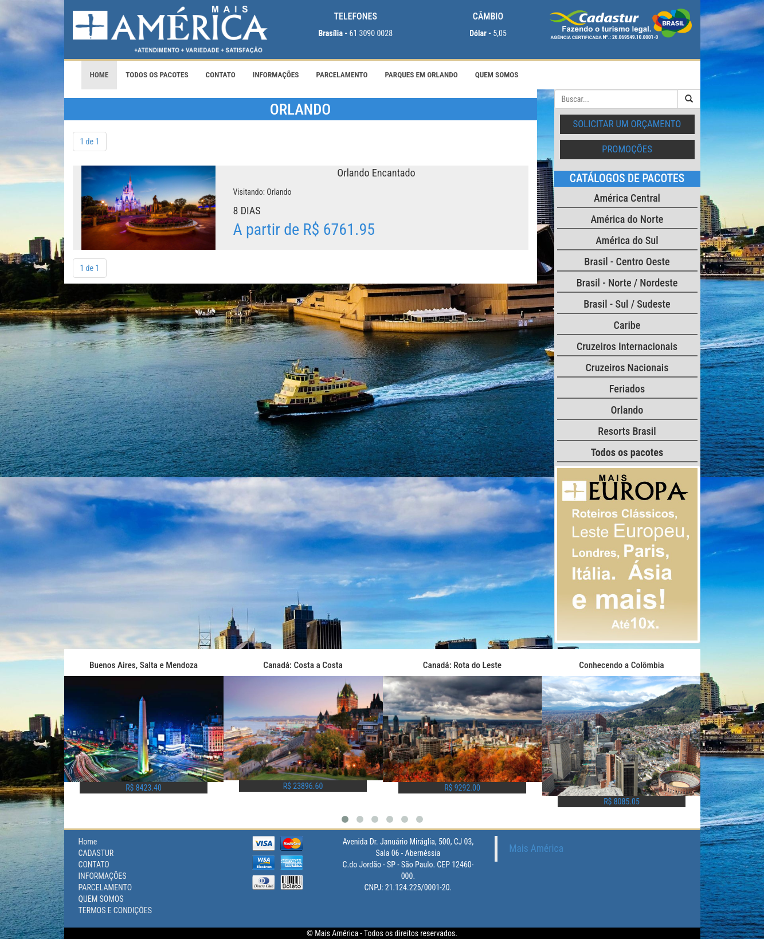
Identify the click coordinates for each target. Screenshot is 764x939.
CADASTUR (96, 853)
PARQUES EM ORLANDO (421, 74)
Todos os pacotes (157, 74)
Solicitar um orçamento (627, 123)
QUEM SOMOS (497, 74)
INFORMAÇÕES (276, 74)
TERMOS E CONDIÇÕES (115, 910)
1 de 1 (90, 141)
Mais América (536, 848)
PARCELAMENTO (342, 74)
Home (99, 74)
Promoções (627, 149)
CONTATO (221, 74)
